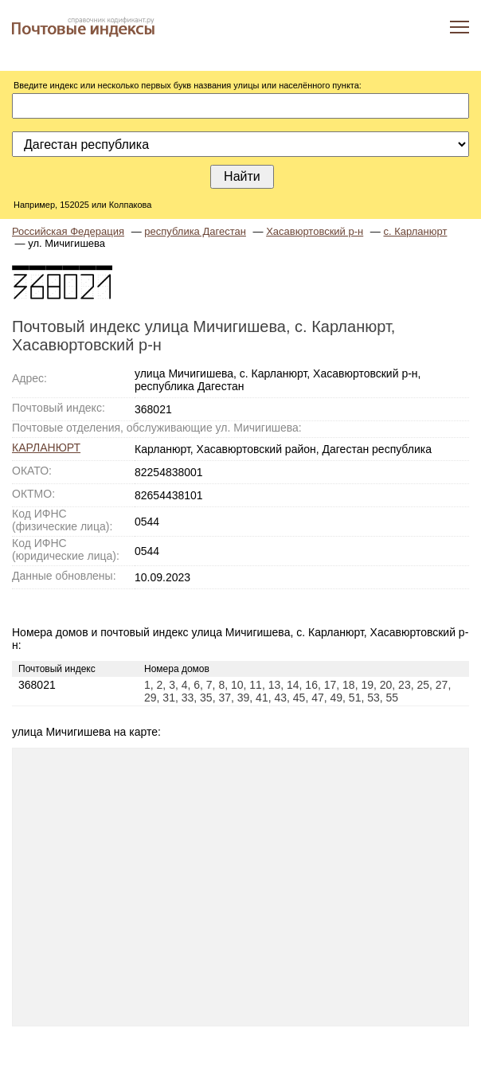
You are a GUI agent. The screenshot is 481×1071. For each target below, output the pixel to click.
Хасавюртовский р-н (314, 231)
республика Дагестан (195, 231)
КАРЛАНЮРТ (46, 447)
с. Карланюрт (415, 231)
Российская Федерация (68, 231)
